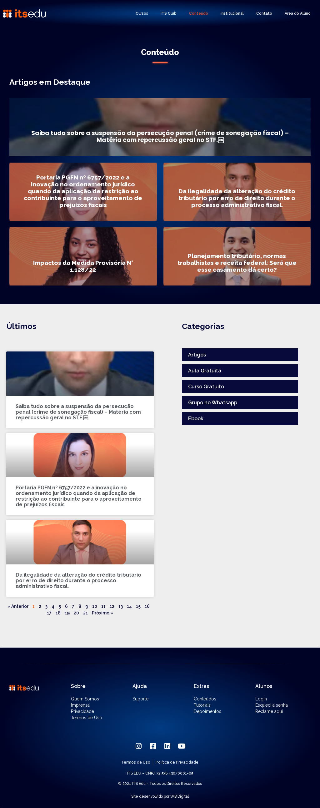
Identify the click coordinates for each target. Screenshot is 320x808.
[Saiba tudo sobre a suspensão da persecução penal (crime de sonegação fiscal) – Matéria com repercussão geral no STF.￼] (160, 127)
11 (103, 606)
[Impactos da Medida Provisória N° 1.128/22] (83, 256)
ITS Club (169, 13)
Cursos (142, 13)
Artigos (197, 355)
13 (120, 606)
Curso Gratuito (206, 387)
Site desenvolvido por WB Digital (160, 796)
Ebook (195, 419)
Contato (264, 13)
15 (138, 606)
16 (147, 606)
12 (112, 606)
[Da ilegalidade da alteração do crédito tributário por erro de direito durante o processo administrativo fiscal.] (237, 192)
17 (49, 612)
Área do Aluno (298, 13)
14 (129, 606)
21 (85, 612)
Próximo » (102, 612)
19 (67, 612)
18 (58, 612)
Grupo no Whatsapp (212, 403)
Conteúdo (198, 13)
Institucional (232, 13)
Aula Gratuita (204, 371)
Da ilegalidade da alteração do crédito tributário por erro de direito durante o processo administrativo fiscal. (78, 580)
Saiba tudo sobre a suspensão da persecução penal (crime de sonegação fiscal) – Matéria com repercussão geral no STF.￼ (78, 412)
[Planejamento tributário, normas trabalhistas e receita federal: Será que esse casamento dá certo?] (237, 256)
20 (76, 612)
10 (94, 606)
